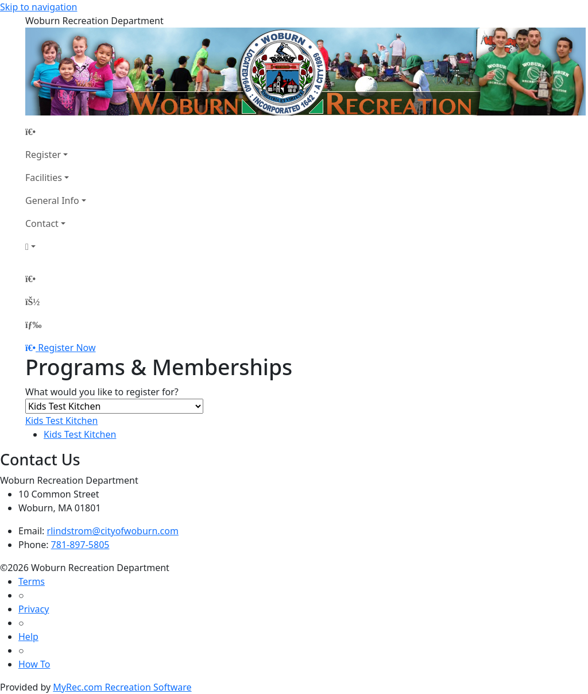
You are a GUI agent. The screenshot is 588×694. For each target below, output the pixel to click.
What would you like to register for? (102, 391)
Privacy (33, 609)
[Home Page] (55, 131)
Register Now (66, 347)
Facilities (43, 177)
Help (28, 636)
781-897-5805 (80, 544)
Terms (31, 581)
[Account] (55, 246)
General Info (52, 200)
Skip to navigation (38, 7)
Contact (42, 223)
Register (43, 154)
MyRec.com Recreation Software (122, 687)
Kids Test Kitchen (61, 420)
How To (34, 664)
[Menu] (33, 324)
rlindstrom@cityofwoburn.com (113, 531)
